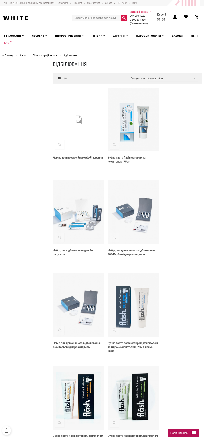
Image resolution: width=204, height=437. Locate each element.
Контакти (55, 402)
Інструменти (92, 390)
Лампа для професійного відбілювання (69, 154)
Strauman (90, 378)
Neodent (89, 382)
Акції (87, 402)
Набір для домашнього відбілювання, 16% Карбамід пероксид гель (122, 244)
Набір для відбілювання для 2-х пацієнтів (175, 154)
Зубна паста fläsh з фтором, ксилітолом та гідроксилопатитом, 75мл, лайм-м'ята (177, 244)
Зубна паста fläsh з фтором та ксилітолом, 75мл (123, 154)
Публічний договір (61, 382)
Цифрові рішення (94, 386)
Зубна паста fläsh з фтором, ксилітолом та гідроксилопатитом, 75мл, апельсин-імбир (75, 332)
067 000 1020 (137, 15)
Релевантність (172, 78)
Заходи (89, 398)
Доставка (55, 386)
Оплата (54, 390)
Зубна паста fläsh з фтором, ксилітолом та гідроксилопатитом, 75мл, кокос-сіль (126, 332)
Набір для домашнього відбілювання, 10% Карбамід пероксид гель (71, 244)
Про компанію (58, 378)
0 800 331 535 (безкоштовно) (138, 21)
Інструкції (55, 398)
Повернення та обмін (62, 394)
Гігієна (88, 394)
